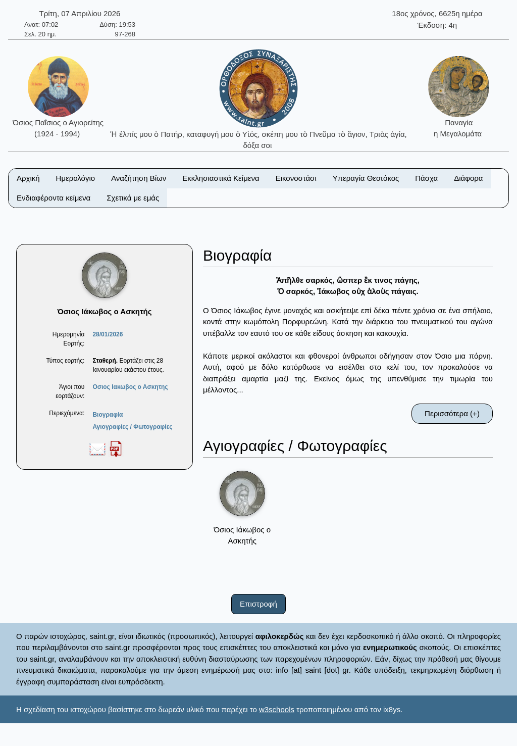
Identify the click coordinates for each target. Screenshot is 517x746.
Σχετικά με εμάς (133, 197)
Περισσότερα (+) (452, 413)
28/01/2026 (107, 334)
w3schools (276, 709)
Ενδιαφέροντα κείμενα (53, 197)
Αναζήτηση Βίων (138, 178)
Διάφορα (468, 178)
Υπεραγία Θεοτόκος (366, 178)
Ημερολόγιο (75, 178)
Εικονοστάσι (296, 178)
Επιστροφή (258, 604)
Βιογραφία (107, 414)
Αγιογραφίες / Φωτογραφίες (132, 426)
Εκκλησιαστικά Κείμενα (220, 178)
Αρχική (28, 178)
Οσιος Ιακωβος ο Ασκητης (130, 386)
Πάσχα (426, 178)
